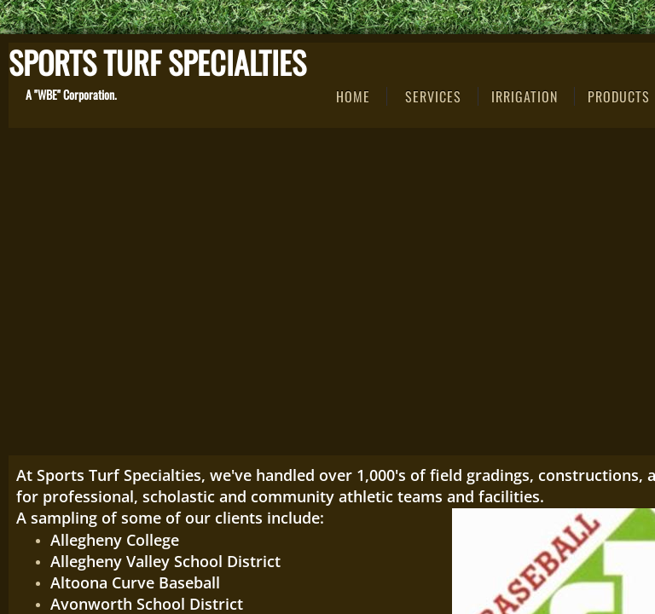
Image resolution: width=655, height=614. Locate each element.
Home (353, 96)
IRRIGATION (524, 96)
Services (433, 96)
